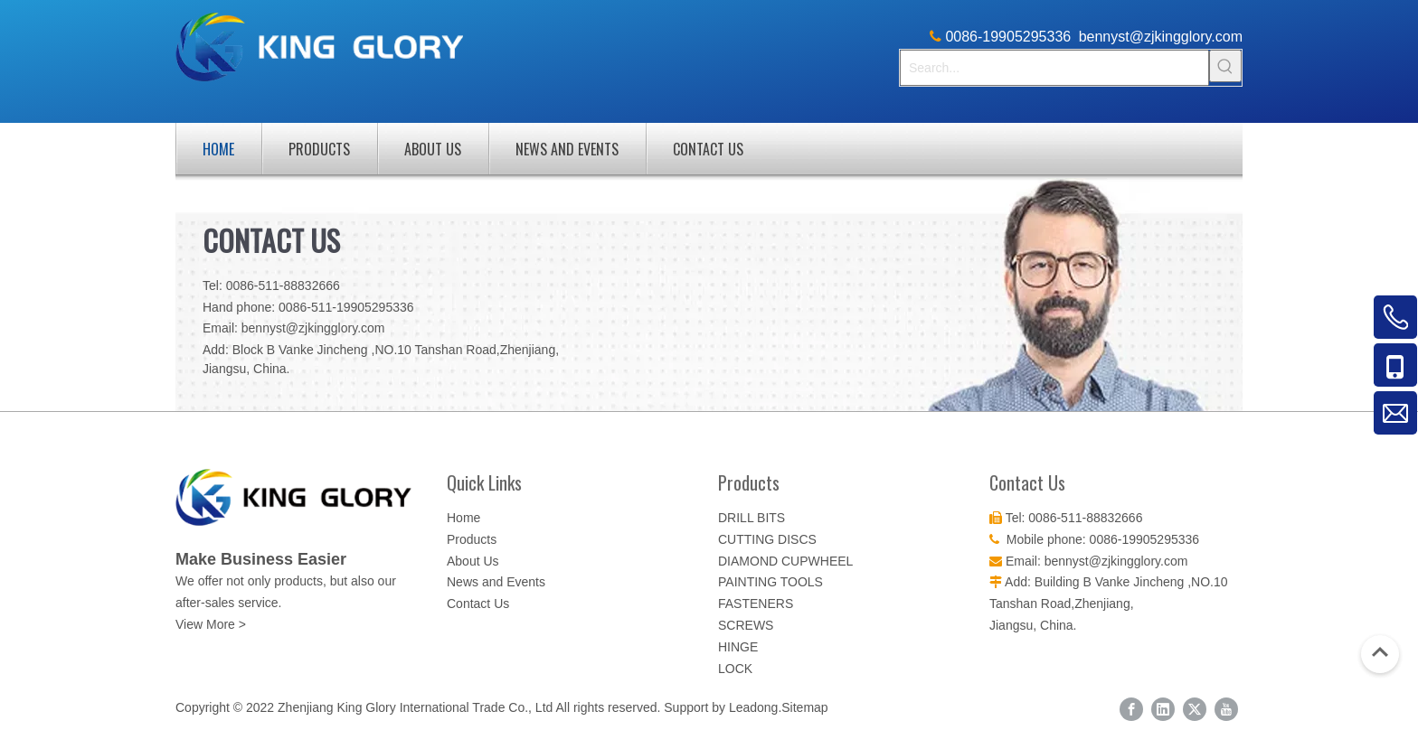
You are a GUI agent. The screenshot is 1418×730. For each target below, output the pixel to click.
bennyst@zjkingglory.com (1161, 36)
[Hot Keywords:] (1225, 66)
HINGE (738, 647)
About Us (432, 149)
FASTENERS (755, 603)
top (1380, 652)
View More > (210, 624)
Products (319, 149)
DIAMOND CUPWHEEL (785, 561)
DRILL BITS (751, 517)
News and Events (567, 149)
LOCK (735, 668)
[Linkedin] (1163, 709)
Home (218, 149)
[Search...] (1054, 68)
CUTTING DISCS (767, 539)
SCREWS (745, 625)
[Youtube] (1226, 709)
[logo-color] (302, 497)
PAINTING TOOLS (770, 582)
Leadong (754, 707)
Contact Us (708, 149)
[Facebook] (1131, 709)
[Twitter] (1194, 709)
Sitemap (804, 707)
